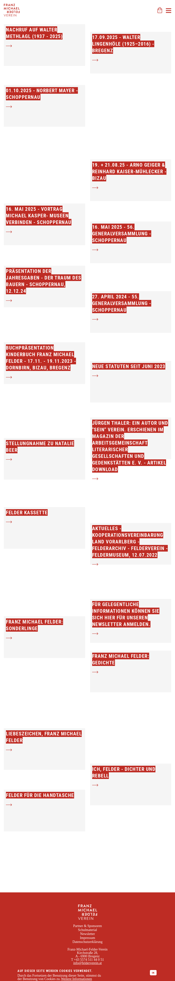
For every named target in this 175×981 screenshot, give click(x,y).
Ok (153, 972)
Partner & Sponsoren (87, 926)
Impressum (87, 938)
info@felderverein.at (87, 963)
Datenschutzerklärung (88, 942)
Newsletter (87, 934)
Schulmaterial (87, 930)
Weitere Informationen (76, 979)
